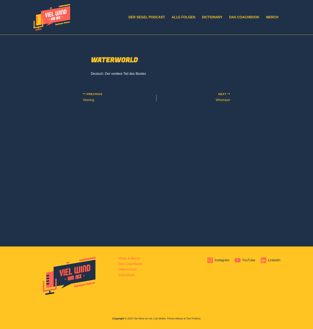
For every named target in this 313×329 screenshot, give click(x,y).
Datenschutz (127, 269)
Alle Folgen (183, 17)
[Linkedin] (270, 260)
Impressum (126, 275)
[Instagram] (218, 260)
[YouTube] (245, 260)
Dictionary (212, 17)
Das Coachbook (244, 17)
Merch (272, 17)
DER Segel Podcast (147, 17)
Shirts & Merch (129, 258)
